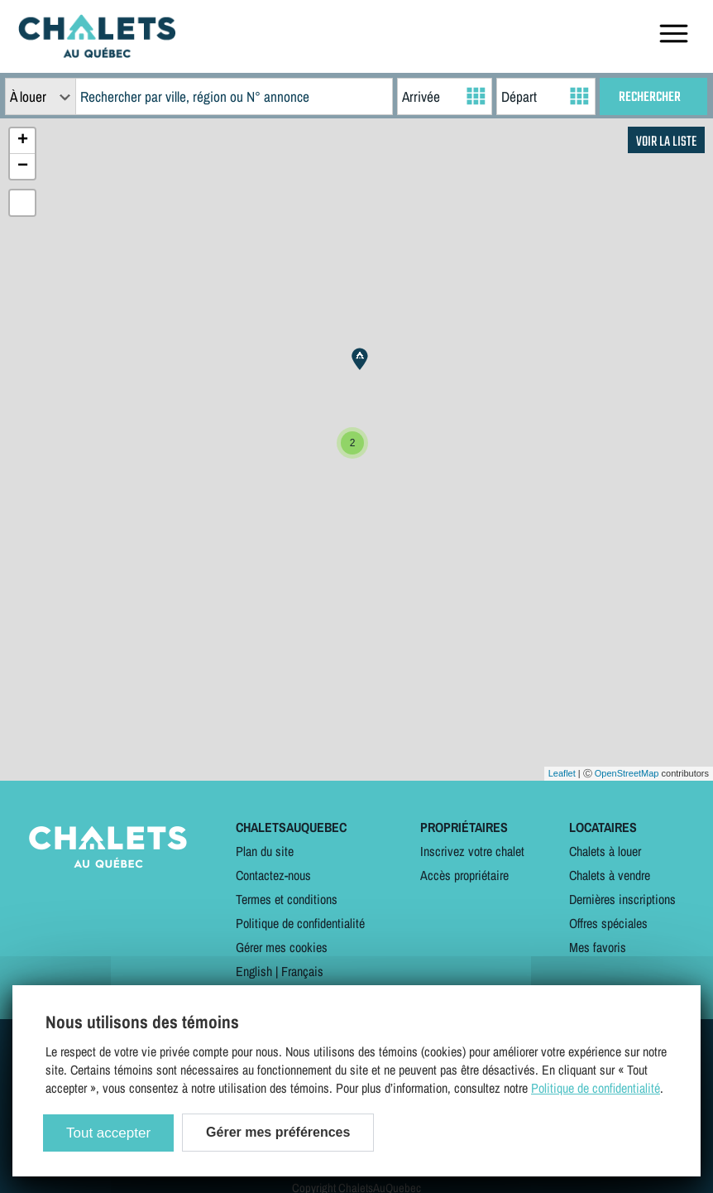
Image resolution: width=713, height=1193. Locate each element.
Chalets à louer (605, 851)
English (254, 971)
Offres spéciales (608, 923)
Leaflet (562, 773)
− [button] (22, 166)
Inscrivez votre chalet (472, 851)
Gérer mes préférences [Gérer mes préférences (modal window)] (278, 1132)
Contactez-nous (273, 875)
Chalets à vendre (609, 875)
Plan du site (265, 851)
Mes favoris (597, 947)
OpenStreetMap (627, 773)
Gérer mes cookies (282, 947)
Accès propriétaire (464, 875)
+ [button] (22, 140)
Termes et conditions (286, 899)
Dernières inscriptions (622, 899)
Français (302, 971)
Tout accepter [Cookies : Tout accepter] (108, 1133)
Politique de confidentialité (300, 923)
